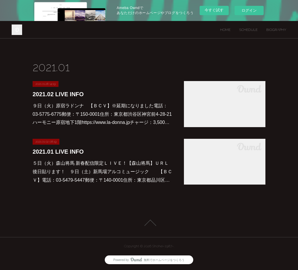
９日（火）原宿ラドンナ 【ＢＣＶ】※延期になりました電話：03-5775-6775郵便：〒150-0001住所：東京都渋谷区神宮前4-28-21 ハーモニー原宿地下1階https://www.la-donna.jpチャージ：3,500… (102, 114)
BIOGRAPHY (276, 30)
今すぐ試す (214, 10)
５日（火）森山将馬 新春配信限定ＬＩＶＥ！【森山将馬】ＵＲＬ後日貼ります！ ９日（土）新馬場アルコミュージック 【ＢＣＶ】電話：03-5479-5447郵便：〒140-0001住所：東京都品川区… (102, 172)
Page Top (149, 223)
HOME (225, 30)
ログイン (249, 10)
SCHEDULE (248, 30)
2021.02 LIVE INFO (58, 94)
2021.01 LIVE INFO (58, 151)
